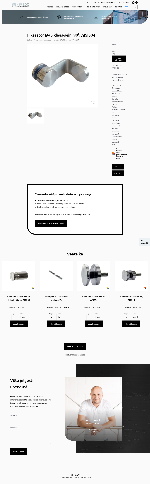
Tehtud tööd (78, 7)
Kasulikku (107, 7)
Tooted (50, 7)
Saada (18, 451)
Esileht (29, 40)
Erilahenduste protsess (50, 223)
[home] (20, 5)
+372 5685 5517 (94, 3)
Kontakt (118, 7)
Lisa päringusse (119, 59)
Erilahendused (62, 7)
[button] (127, 7)
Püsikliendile (124, 2)
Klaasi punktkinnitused (42, 40)
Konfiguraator (93, 7)
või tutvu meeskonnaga (75, 354)
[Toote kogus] (116, 47)
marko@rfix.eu (93, 431)
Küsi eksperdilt (144, 242)
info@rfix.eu (110, 3)
